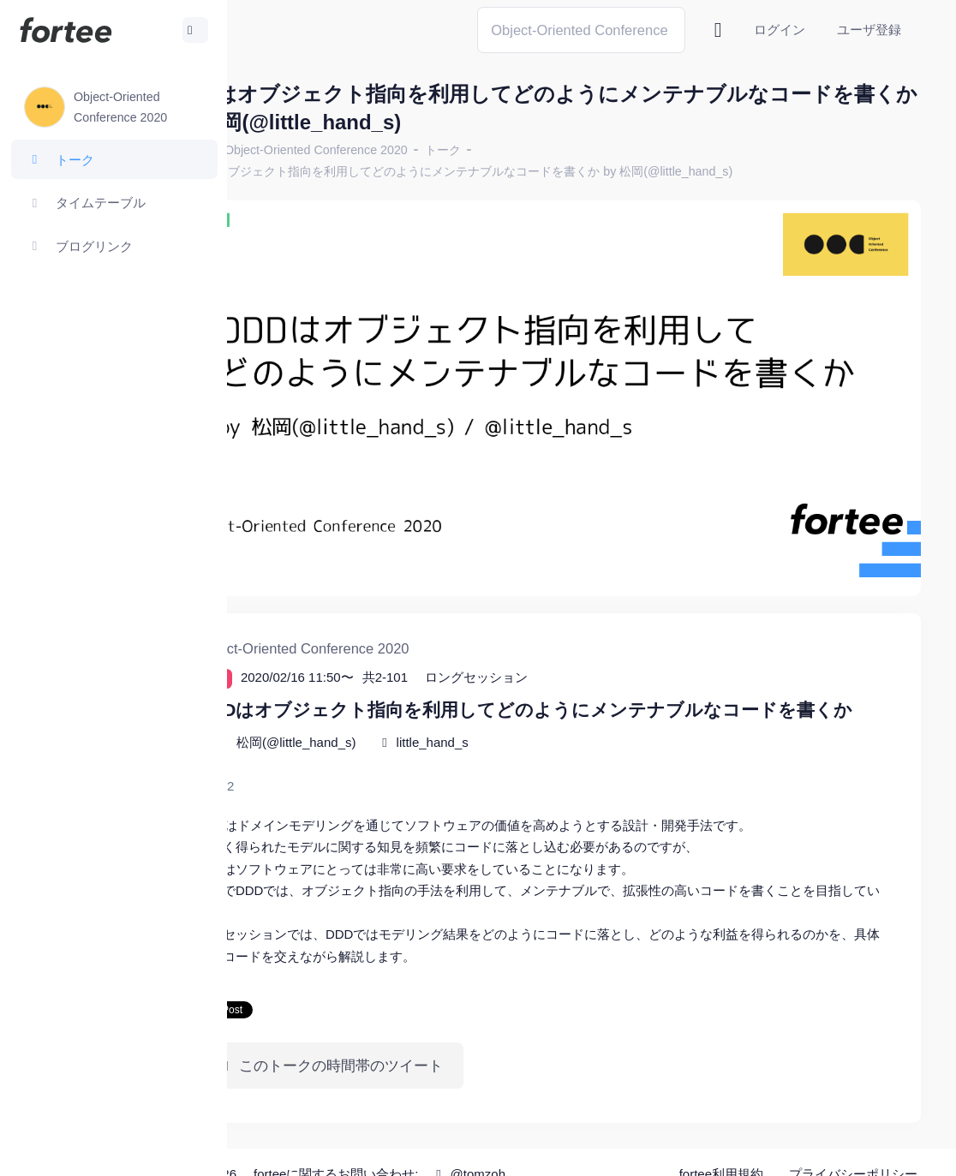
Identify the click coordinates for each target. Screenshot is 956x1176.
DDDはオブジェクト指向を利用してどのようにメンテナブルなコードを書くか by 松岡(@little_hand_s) (550, 171)
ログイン (779, 29)
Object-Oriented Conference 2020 (410, 150)
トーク (537, 150)
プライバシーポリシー (853, 1150)
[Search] (581, 29)
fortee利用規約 (721, 1150)
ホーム (284, 150)
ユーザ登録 (869, 29)
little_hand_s (527, 718)
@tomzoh (562, 1150)
